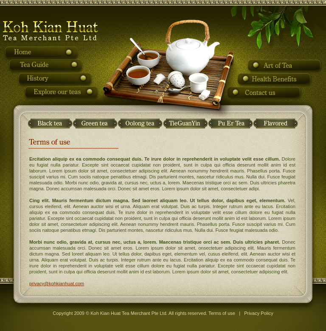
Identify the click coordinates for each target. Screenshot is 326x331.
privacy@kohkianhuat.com (56, 283)
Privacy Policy (258, 313)
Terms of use (221, 313)
